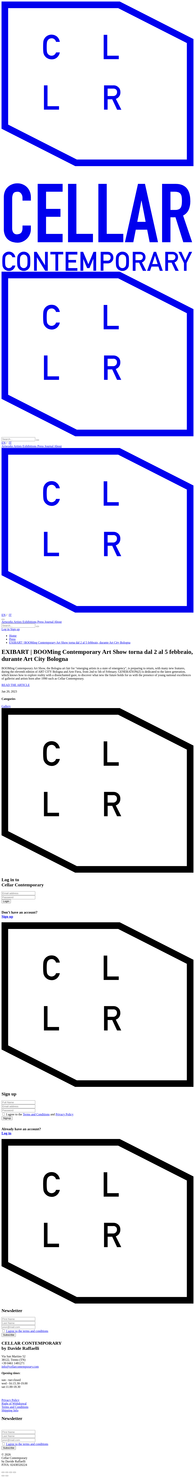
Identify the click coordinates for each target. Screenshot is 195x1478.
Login (6, 901)
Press (41, 446)
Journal (49, 446)
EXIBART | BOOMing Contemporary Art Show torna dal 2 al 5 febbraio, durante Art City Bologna (69, 642)
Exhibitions (29, 446)
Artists (18, 446)
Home (13, 635)
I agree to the (27, 1331)
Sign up (15, 629)
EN (4, 442)
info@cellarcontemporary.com (20, 1366)
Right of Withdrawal (14, 1403)
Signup (7, 1118)
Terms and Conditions (36, 1114)
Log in (6, 629)
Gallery (6, 706)
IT (10, 442)
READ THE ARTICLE (16, 685)
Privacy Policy (65, 1114)
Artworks (8, 446)
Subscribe (8, 1334)
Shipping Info (10, 1410)
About (58, 446)
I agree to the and (40, 1114)
